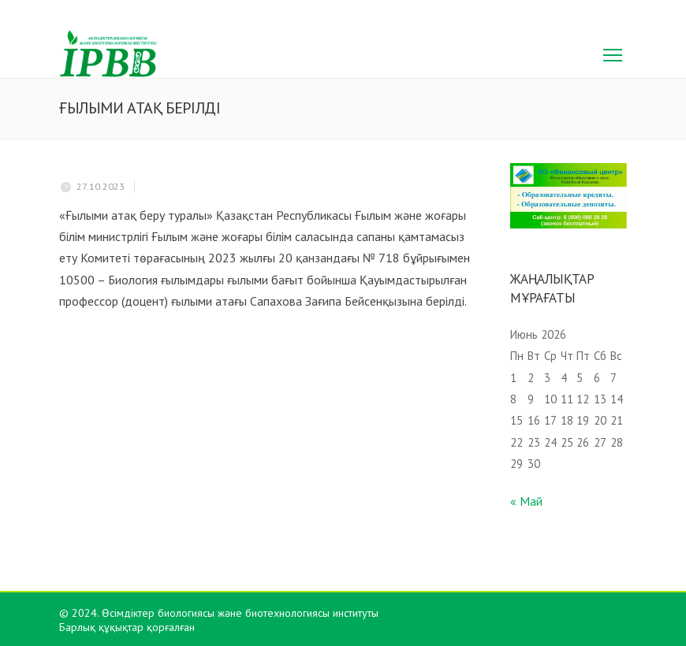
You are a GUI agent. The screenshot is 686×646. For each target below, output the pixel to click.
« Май (526, 501)
